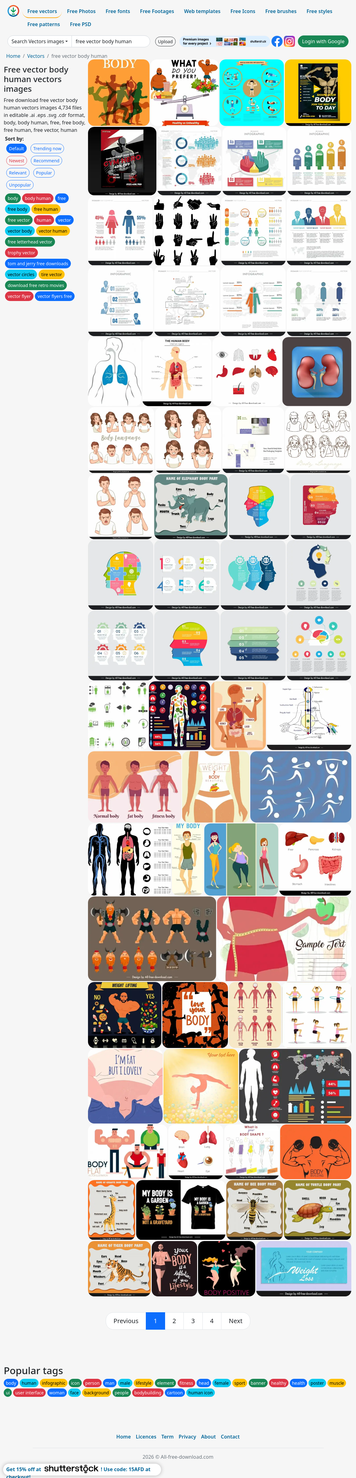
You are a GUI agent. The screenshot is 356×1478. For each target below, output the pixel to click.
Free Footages (157, 11)
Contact (230, 1436)
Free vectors (42, 11)
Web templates (202, 11)
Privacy (187, 1436)
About (208, 1436)
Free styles (319, 11)
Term (167, 1436)
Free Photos (81, 11)
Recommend (46, 161)
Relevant (18, 173)
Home (13, 56)
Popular (44, 173)
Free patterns (43, 24)
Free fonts (118, 11)
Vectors (35, 56)
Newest (16, 161)
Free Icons (242, 11)
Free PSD (80, 24)
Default (16, 148)
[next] (235, 1321)
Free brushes (281, 11)
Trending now (47, 148)
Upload (165, 41)
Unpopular (20, 185)
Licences (146, 1436)
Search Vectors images (38, 41)
